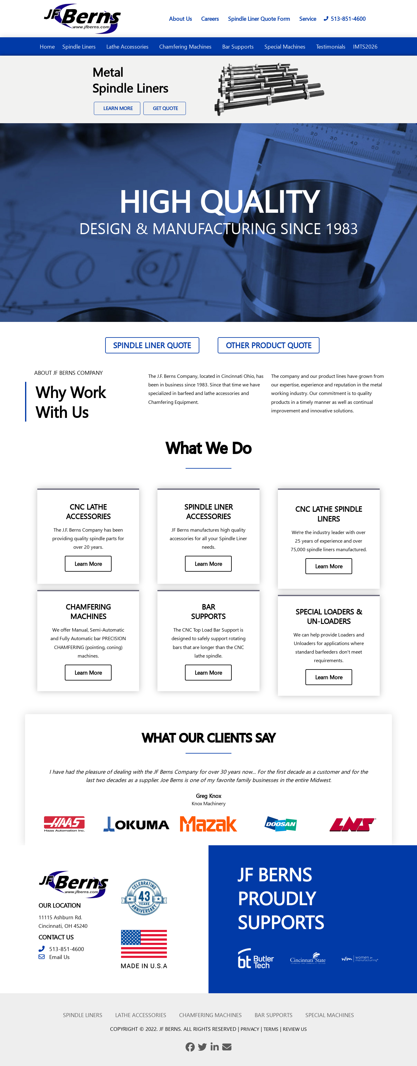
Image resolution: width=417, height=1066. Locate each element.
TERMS (271, 1025)
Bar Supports (239, 46)
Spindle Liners (80, 46)
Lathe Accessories (129, 46)
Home (47, 46)
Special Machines (286, 46)
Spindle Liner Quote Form (259, 18)
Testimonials (330, 46)
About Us (180, 18)
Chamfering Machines (187, 46)
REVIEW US (296, 1025)
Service (307, 18)
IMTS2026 (365, 46)
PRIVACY (248, 1025)
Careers (210, 18)
